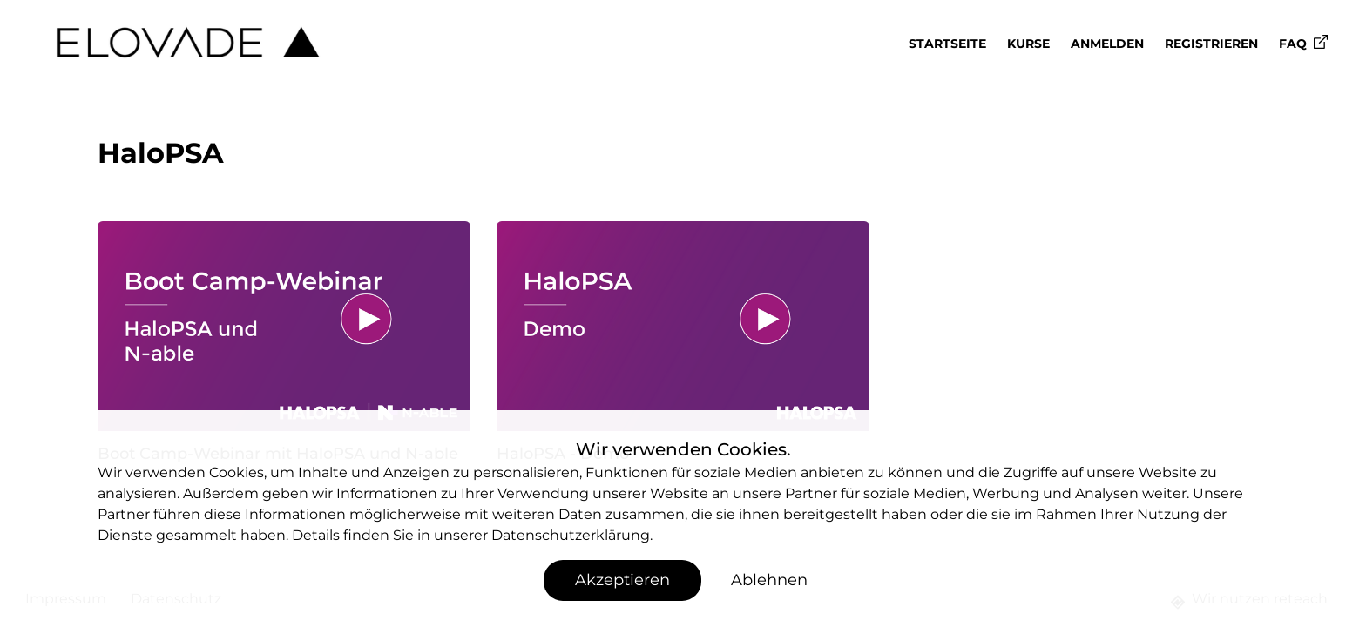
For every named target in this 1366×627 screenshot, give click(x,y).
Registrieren (1211, 43)
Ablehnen (769, 580)
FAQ (1303, 43)
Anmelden (1107, 43)
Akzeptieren (622, 580)
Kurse (1028, 43)
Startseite (947, 43)
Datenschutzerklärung (570, 535)
